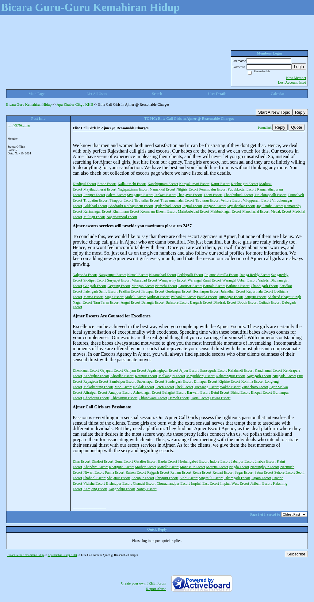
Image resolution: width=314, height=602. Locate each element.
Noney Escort (146, 489)
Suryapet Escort (118, 280)
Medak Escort (281, 211)
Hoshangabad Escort (193, 461)
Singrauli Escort (211, 478)
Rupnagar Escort (231, 297)
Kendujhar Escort (96, 376)
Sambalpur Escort (122, 381)
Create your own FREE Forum (143, 583)
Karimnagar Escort (97, 211)
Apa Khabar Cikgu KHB (74, 104)
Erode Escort (106, 184)
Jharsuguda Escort (213, 370)
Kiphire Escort (229, 381)
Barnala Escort (214, 286)
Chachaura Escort (96, 398)
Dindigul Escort (84, 184)
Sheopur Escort (143, 478)
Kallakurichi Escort (132, 184)
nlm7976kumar (19, 125)
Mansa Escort (93, 297)
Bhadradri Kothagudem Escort (130, 206)
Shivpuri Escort (166, 478)
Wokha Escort (230, 387)
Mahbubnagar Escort (225, 211)
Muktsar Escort (158, 297)
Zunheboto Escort (255, 387)
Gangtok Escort (94, 286)
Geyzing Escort (119, 286)
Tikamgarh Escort (237, 478)
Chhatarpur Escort (124, 398)
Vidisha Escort (94, 483)
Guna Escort (124, 461)
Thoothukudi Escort (238, 195)
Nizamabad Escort (162, 275)
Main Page (36, 94)
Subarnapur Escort (150, 381)
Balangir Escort (152, 302)
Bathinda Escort (238, 286)
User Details (217, 94)
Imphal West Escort (234, 483)
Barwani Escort (198, 392)
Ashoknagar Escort (147, 392)
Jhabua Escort (265, 461)
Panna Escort (114, 472)
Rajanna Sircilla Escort (222, 275)
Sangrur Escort (255, 297)
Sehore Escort (284, 472)
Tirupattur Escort (96, 200)
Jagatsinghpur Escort (162, 370)
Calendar (277, 94)
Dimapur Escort (205, 381)
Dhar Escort (81, 461)
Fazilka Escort (129, 291)
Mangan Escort (143, 286)
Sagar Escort (244, 472)
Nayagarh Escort (259, 376)
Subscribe (296, 554)
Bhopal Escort (261, 392)
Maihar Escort (145, 467)
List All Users (96, 94)
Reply (300, 112)
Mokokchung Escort (98, 387)
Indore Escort (220, 461)
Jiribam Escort (261, 483)
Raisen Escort (136, 472)
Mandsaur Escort (192, 467)
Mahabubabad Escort (193, 211)
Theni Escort (213, 195)
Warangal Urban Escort (239, 280)
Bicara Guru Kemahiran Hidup (29, 104)
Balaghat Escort (174, 392)
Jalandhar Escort (233, 291)
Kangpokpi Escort (122, 489)
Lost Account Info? (292, 82)
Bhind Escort (240, 392)
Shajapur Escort (118, 478)
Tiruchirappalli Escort (270, 195)
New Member (296, 78)
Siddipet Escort (94, 280)
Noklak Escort (143, 387)
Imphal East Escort (205, 483)
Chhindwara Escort (153, 398)
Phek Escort (184, 387)
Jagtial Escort (192, 206)
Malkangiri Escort (172, 376)
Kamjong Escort (95, 489)
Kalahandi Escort (241, 370)
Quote (296, 127)
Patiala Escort (207, 297)
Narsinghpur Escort (264, 467)
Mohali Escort (135, 297)
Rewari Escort (223, 472)
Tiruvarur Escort (207, 200)
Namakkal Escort (162, 189)
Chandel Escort (144, 483)
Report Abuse (156, 589)
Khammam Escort (126, 211)
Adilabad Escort (95, 206)
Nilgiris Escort (187, 189)
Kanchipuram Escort (162, 184)
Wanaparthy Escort (172, 280)
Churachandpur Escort (173, 483)
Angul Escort (130, 302)
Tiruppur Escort (121, 200)
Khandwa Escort (95, 467)
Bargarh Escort (201, 302)
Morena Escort (217, 467)
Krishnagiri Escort (244, 184)
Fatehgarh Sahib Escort (100, 291)
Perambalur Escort (213, 189)
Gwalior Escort (145, 461)
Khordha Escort (122, 376)
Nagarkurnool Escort (121, 217)
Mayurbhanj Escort (200, 376)
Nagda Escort (239, 467)
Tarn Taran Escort (106, 302)
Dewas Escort (220, 398)
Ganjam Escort (135, 370)
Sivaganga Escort (140, 195)
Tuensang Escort (206, 387)
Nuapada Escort (284, 376)
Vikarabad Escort (144, 280)
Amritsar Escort (190, 286)
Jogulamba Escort (270, 206)
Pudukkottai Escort (242, 189)
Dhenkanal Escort (86, 370)
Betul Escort (220, 392)
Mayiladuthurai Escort (100, 189)
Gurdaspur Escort (178, 291)
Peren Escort (164, 387)
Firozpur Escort (152, 291)
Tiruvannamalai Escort (177, 200)
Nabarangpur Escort (230, 376)
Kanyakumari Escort (194, 184)
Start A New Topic (274, 112)
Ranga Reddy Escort (254, 275)
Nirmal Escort (137, 275)
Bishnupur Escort (119, 483)
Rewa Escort (202, 472)
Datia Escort (200, 398)
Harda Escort (167, 461)
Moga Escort (114, 297)
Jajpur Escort (189, 370)
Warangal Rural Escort (204, 280)
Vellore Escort (231, 200)
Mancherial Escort (255, 211)
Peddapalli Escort (190, 275)
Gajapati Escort (111, 370)
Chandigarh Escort (264, 286)
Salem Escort (116, 195)
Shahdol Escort (94, 478)
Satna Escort (264, 472)
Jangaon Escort (214, 206)
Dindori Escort (102, 461)
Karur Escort (220, 184)
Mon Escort (123, 387)
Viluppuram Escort (257, 200)
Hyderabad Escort (168, 206)
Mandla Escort (167, 467)
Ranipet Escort (94, 195)
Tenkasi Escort (165, 195)
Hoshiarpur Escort (206, 291)
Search (157, 94)
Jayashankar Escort (241, 206)
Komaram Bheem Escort (158, 211)
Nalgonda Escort (85, 275)
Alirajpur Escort (95, 392)
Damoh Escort (179, 398)
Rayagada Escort (95, 381)
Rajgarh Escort (158, 472)
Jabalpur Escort (242, 461)
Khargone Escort (121, 467)
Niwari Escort (93, 472)
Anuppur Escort (120, 392)
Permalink (264, 127)
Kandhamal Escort (268, 370)
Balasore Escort (177, 302)
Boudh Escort (247, 302)
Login (299, 66)
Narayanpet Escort (112, 275)
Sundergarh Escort (179, 381)
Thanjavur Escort (189, 195)
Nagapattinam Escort (132, 189)
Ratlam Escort (180, 472)
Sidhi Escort (189, 478)
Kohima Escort (252, 381)
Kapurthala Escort (259, 291)
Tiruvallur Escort (146, 200)
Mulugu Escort (94, 217)
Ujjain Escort (261, 478)
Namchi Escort (166, 286)
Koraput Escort (146, 376)
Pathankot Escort (183, 297)
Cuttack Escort (270, 302)
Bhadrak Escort (224, 302)
